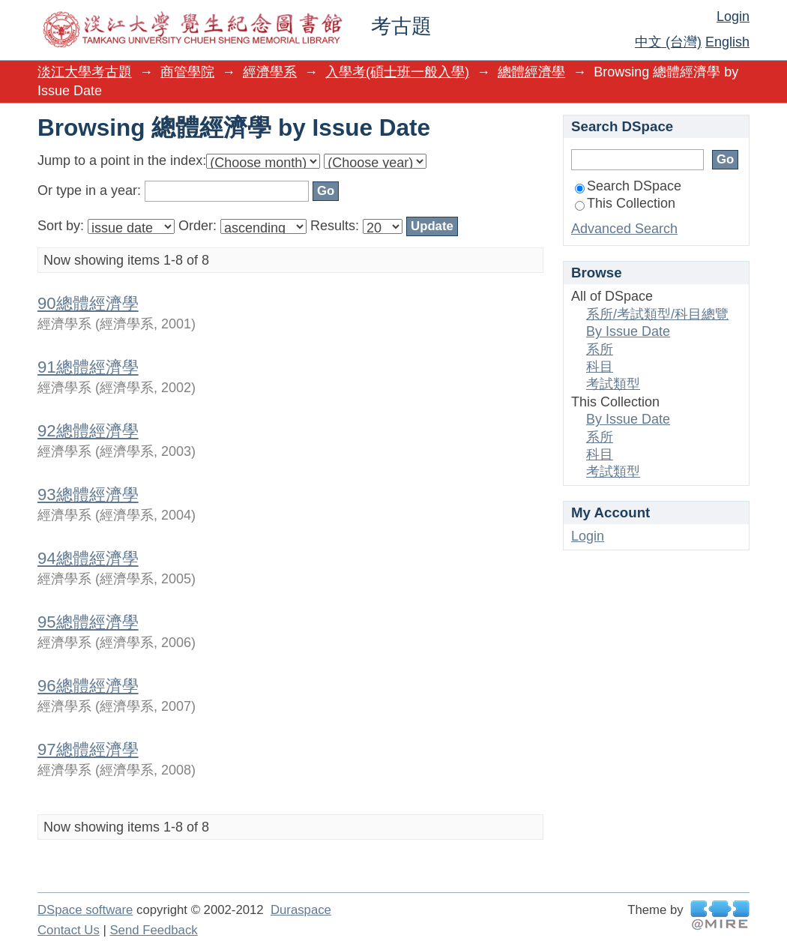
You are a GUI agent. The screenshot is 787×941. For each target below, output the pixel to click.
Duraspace (301, 910)
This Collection (625, 203)
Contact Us (68, 930)
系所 (599, 349)
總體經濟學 (531, 71)
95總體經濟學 (88, 622)
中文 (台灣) (668, 41)
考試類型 (613, 383)
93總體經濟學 (88, 494)
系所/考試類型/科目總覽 (657, 314)
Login (733, 16)
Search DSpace (628, 185)
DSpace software (85, 910)
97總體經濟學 (88, 749)
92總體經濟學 (88, 430)
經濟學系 (270, 71)
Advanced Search (624, 228)
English (727, 41)
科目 (599, 366)
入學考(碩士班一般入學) (397, 71)
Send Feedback (153, 930)
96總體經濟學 (88, 685)
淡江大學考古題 (84, 71)
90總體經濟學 (88, 303)
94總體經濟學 (88, 558)
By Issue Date (628, 331)
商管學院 (187, 71)
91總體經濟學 (88, 367)
